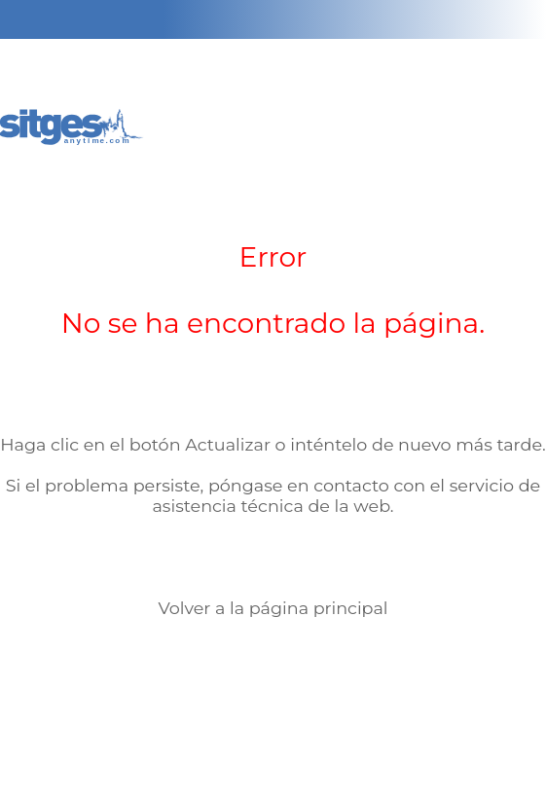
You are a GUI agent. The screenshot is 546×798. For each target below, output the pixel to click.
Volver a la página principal (272, 608)
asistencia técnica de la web (270, 505)
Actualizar (228, 444)
